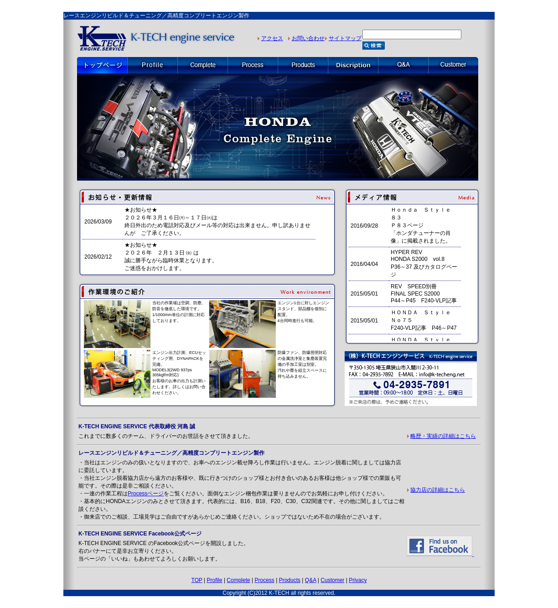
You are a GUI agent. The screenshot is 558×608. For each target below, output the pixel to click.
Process (264, 580)
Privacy (358, 580)
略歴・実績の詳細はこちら (443, 436)
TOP (196, 580)
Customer (332, 580)
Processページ (146, 493)
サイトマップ (345, 38)
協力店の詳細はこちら (437, 490)
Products (289, 580)
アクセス (272, 38)
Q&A (310, 580)
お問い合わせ (308, 38)
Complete (238, 580)
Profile (214, 580)
